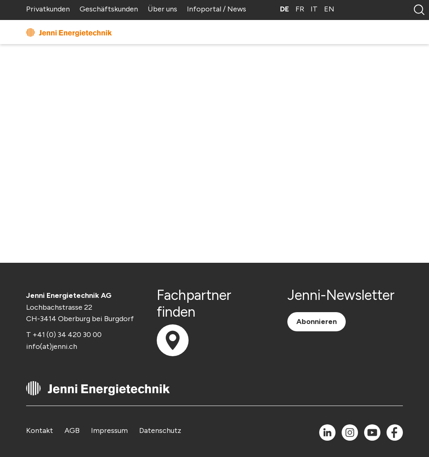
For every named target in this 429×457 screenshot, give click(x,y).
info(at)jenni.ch (51, 346)
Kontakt (39, 430)
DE (284, 8)
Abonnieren (316, 321)
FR (300, 8)
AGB (72, 430)
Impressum (109, 430)
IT (314, 8)
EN (329, 8)
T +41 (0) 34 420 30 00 (64, 334)
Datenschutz (160, 430)
